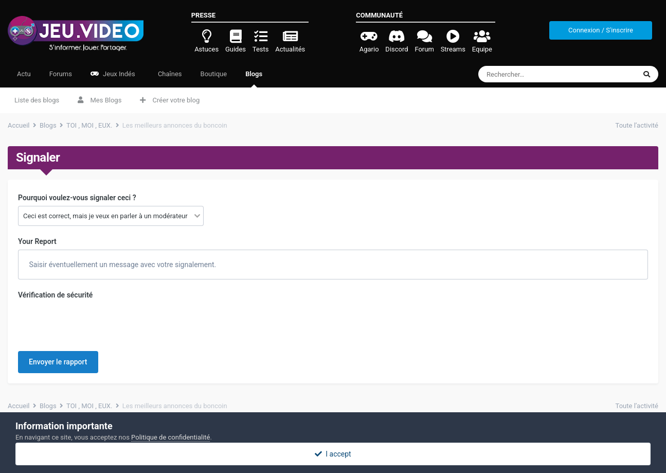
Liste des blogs (36, 100)
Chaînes (169, 74)
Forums (60, 74)
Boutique (214, 74)
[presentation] (96, 323)
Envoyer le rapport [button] (58, 362)
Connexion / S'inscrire (600, 30)
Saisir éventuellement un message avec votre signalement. (121, 264)
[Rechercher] (538, 74)
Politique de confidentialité (170, 437)
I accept (333, 454)
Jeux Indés (113, 74)
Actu (24, 74)
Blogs (253, 78)
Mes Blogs (99, 100)
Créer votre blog (170, 100)
